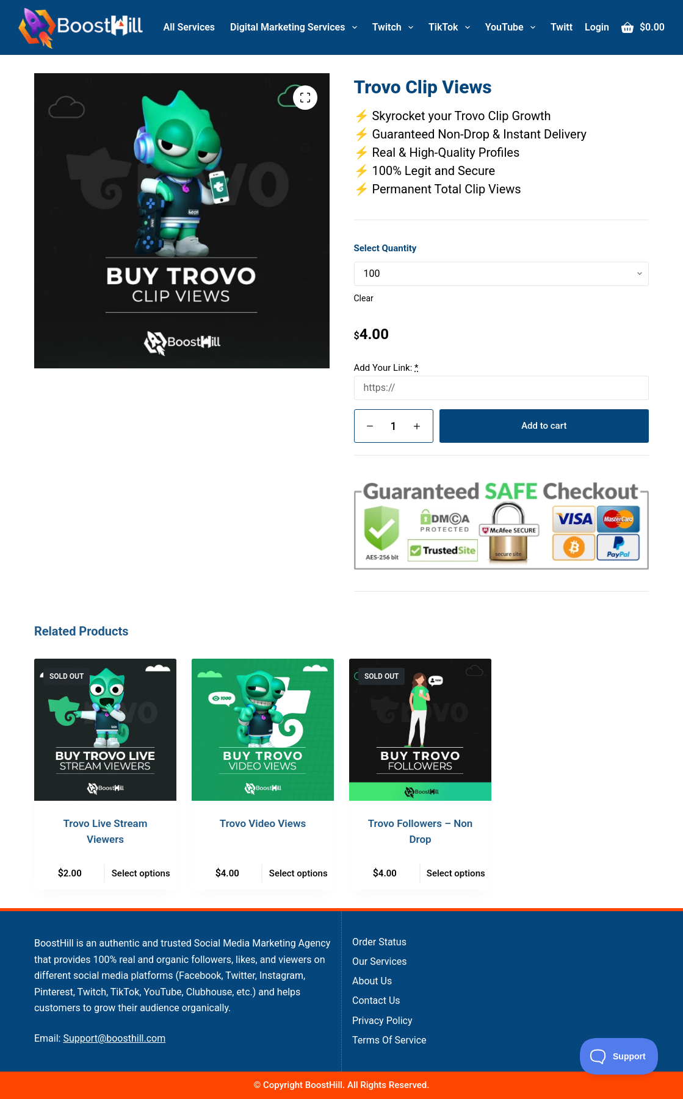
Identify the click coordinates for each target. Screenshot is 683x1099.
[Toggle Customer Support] (619, 1056)
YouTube (512, 27)
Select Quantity (385, 248)
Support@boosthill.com (114, 1038)
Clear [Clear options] (364, 298)
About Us (372, 981)
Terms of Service (389, 1040)
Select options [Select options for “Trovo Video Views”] (298, 873)
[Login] (597, 27)
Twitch (395, 27)
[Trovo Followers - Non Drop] (420, 730)
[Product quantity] (393, 426)
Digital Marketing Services (296, 27)
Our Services (379, 961)
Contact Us (376, 1000)
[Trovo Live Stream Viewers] (105, 730)
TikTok (451, 27)
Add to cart (543, 425)
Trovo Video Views (263, 823)
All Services (189, 27)
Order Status (379, 942)
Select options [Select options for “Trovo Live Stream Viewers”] (141, 873)
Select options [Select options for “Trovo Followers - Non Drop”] (456, 873)
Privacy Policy (382, 1020)
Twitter (574, 27)
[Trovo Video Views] (263, 730)
